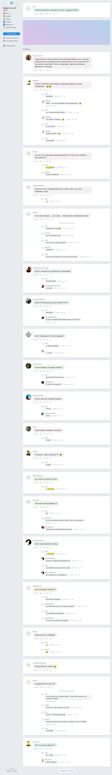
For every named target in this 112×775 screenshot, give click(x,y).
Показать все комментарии (66, 223)
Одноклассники (9, 27)
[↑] (50, 13)
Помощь (14, 770)
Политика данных (12, 771)
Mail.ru (6, 13)
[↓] (53, 13)
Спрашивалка (9, 46)
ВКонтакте (8, 25)
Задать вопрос (11, 34)
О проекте (12, 768)
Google (7, 16)
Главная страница (10, 38)
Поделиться (56, 13)
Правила (8, 770)
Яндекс (7, 19)
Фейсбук (7, 22)
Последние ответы (10, 41)
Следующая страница (66, 770)
